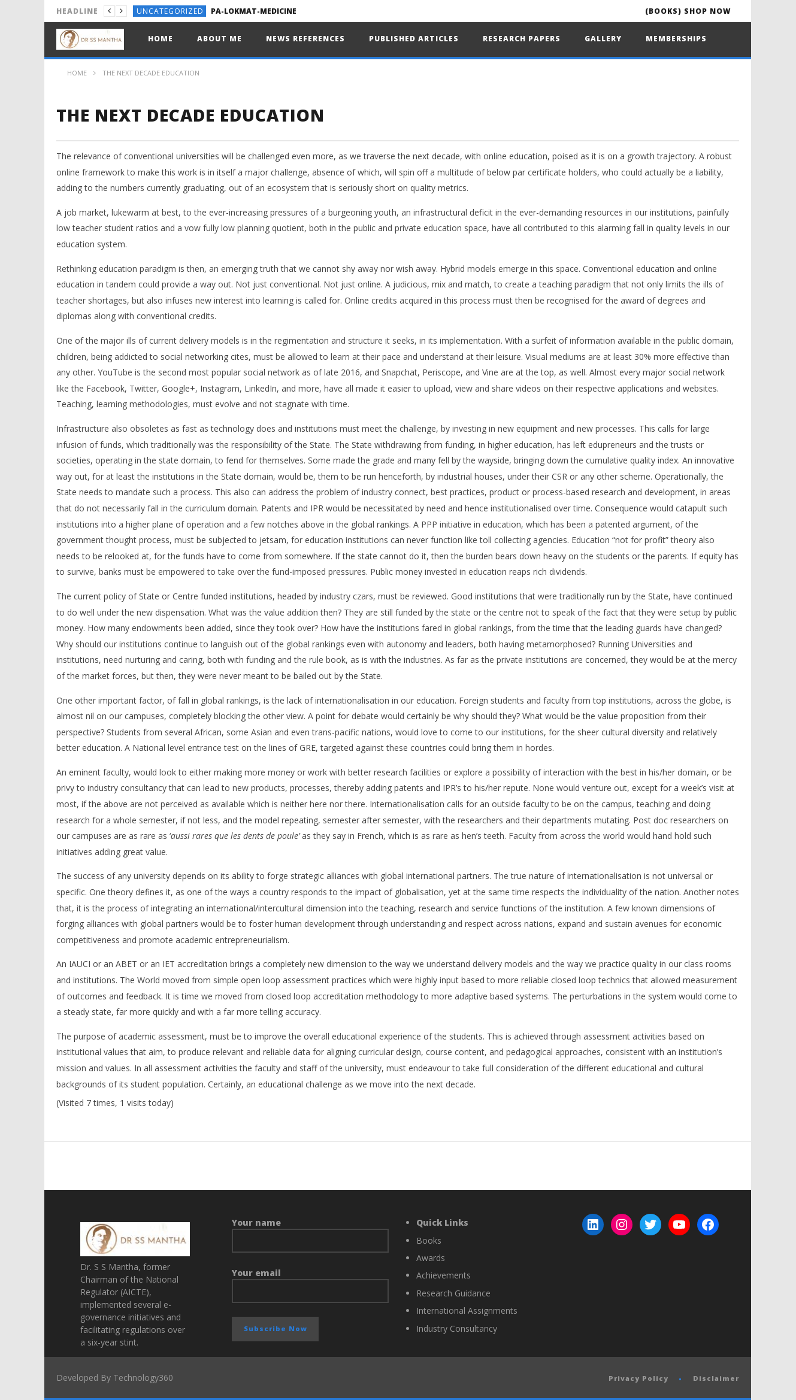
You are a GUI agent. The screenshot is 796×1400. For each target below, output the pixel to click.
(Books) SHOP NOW (688, 11)
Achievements (443, 1275)
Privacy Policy (638, 1378)
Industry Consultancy (456, 1328)
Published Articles (414, 39)
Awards (430, 1257)
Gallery (603, 39)
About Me (219, 39)
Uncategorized (170, 11)
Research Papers (522, 39)
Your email (310, 1285)
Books (428, 1240)
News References (305, 39)
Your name (310, 1235)
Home (160, 39)
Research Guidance (453, 1293)
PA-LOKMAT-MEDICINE (253, 11)
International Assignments (466, 1310)
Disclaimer (716, 1378)
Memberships (676, 39)
